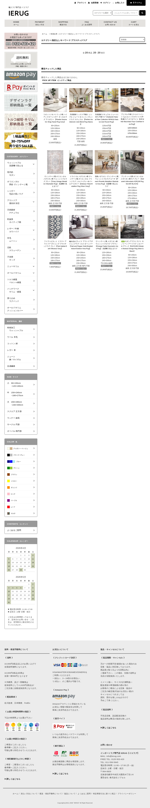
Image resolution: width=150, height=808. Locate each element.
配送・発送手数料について (51, 794)
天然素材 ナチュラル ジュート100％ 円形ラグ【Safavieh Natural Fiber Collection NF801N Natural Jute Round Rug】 (106, 118)
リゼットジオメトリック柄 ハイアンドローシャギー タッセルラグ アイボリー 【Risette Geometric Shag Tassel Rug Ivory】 (55, 118)
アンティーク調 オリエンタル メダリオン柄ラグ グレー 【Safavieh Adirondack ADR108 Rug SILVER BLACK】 (132, 180)
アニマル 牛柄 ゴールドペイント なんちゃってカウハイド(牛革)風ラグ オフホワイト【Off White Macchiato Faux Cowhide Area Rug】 (132, 119)
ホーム (44, 34)
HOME (16, 23)
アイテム (135, 3)
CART (133, 23)
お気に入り (119, 3)
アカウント (81, 3)
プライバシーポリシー (127, 794)
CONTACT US (110, 23)
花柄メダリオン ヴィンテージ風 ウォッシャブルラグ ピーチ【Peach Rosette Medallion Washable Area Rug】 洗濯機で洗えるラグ (106, 181)
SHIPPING (63, 23)
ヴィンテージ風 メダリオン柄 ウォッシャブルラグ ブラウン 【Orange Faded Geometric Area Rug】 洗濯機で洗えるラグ (106, 245)
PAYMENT (39, 23)
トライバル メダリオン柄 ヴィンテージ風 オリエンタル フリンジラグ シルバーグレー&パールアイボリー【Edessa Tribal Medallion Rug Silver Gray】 (80, 181)
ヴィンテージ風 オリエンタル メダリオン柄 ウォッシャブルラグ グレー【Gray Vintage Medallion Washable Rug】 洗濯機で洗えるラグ (55, 181)
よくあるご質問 (84, 794)
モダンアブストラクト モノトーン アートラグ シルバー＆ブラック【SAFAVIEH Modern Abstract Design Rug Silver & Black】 (132, 246)
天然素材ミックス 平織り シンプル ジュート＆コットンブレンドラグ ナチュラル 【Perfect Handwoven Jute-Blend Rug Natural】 (81, 119)
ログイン (107, 3)
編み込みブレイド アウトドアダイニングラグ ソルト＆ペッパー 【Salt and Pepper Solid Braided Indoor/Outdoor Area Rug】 (81, 245)
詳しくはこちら (13, 779)
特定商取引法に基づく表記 (104, 794)
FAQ (86, 23)
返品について (69, 794)
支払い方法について (29, 794)
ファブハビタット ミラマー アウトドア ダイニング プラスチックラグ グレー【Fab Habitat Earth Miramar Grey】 (55, 245)
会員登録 (95, 3)
